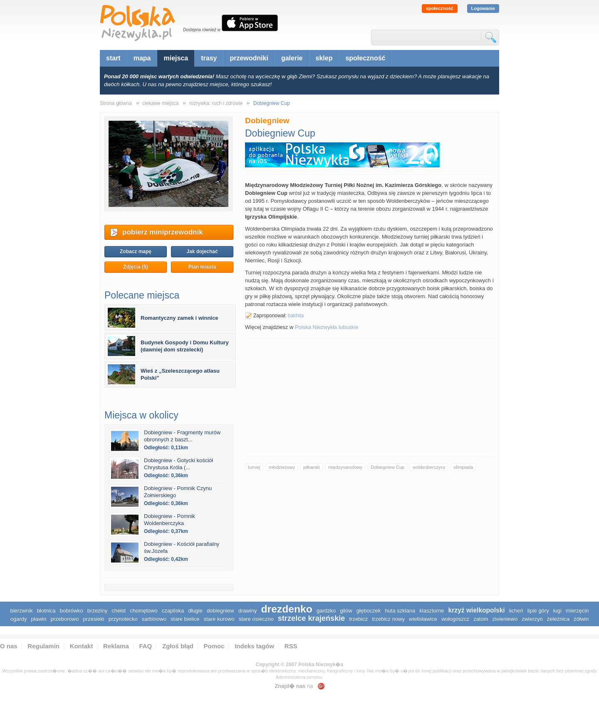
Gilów (346, 610)
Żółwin (581, 619)
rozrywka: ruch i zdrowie (216, 103)
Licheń (516, 610)
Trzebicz (358, 619)
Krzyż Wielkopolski (476, 610)
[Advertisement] (369, 397)
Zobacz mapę (135, 251)
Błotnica (46, 610)
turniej (254, 467)
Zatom (480, 619)
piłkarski (311, 467)
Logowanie (483, 8)
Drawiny (247, 610)
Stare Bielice (185, 619)
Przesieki (93, 619)
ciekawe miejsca (160, 103)
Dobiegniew (220, 610)
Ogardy (18, 619)
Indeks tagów (254, 646)
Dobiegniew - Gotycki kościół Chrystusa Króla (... (178, 463)
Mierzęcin (577, 610)
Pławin (39, 619)
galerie (292, 58)
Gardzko (326, 610)
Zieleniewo (505, 619)
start (113, 58)
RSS (291, 646)
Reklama (116, 646)
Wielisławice (423, 619)
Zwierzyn (532, 619)
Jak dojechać (202, 251)
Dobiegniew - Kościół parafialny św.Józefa (181, 547)
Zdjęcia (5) (135, 267)
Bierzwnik (21, 610)
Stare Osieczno (256, 619)
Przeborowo (64, 619)
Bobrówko (71, 610)
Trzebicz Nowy (388, 619)
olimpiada (463, 467)
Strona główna (116, 103)
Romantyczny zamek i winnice (179, 318)
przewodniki (249, 58)
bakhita (296, 316)
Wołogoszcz (455, 619)
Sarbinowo (154, 619)
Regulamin (43, 646)
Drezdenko (286, 609)
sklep (324, 58)
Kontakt (81, 646)
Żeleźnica (558, 619)
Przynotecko (123, 619)
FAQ (145, 646)
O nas (8, 646)
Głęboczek (368, 610)
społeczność (439, 8)
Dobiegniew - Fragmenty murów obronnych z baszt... (182, 436)
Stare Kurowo (218, 619)
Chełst (118, 610)
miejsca (175, 58)
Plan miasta (202, 267)
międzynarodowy (345, 467)
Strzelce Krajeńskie (311, 618)
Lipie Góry (538, 610)
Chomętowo (143, 610)
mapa (142, 58)
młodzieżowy (282, 467)
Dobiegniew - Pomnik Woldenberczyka (169, 519)
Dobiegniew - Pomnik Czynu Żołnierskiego (178, 491)
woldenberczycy (429, 467)
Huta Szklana (400, 610)
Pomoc (214, 646)
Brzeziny (97, 610)
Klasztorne (431, 610)
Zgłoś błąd (177, 646)
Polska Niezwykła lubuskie (326, 327)
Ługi (557, 610)
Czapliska (173, 610)
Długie (195, 610)
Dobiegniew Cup (387, 467)
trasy (209, 58)
